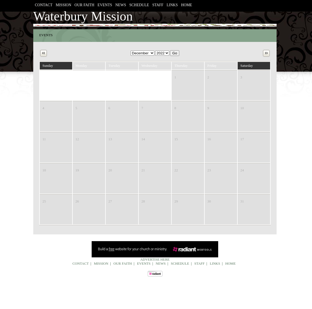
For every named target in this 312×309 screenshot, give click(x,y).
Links (172, 5)
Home (186, 5)
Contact (43, 5)
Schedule (139, 5)
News (120, 5)
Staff (157, 5)
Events (105, 5)
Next (266, 53)
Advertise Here (155, 259)
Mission (63, 5)
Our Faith (84, 5)
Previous (43, 53)
